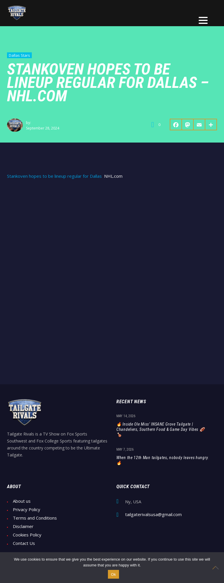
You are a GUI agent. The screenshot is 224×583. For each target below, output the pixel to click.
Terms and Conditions (35, 518)
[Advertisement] (112, 228)
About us (22, 501)
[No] (217, 567)
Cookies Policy (27, 535)
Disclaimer (23, 526)
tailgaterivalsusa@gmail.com (153, 514)
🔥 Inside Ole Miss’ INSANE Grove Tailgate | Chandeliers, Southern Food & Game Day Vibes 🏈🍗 (160, 429)
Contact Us (24, 543)
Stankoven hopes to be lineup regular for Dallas (54, 176)
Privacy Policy (26, 509)
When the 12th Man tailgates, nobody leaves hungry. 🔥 (162, 460)
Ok (113, 574)
